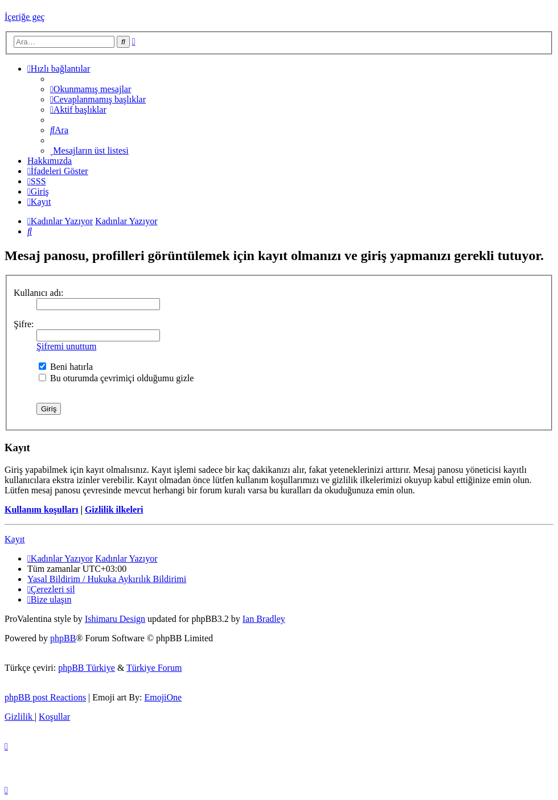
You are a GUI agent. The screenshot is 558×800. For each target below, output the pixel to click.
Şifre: (24, 324)
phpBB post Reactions (45, 697)
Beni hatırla (66, 367)
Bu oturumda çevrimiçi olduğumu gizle (116, 378)
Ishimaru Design (115, 619)
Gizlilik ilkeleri (114, 509)
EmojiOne (163, 697)
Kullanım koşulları (41, 509)
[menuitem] (90, 89)
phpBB (63, 638)
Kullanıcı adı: (39, 293)
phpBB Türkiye (86, 668)
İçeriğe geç (25, 17)
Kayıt (15, 539)
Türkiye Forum (154, 668)
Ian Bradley (264, 619)
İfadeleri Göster (57, 171)
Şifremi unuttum (66, 346)
